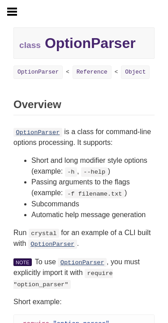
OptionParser (38, 72)
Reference (92, 72)
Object (135, 72)
